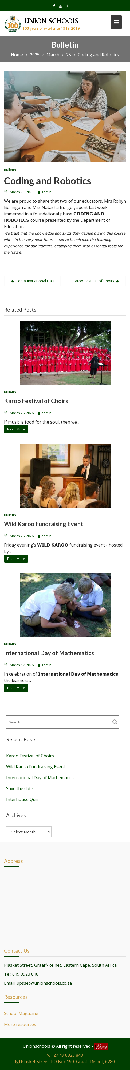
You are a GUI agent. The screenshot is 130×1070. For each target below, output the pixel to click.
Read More (16, 428)
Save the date (19, 788)
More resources (21, 1024)
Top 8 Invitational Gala (35, 280)
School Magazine (22, 1013)
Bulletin (10, 169)
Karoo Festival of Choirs (93, 280)
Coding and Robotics (47, 180)
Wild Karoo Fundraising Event (44, 523)
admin (46, 192)
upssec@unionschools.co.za (44, 983)
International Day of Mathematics (49, 653)
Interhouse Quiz (22, 799)
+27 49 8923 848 (65, 1055)
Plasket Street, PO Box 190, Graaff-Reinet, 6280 (65, 1061)
